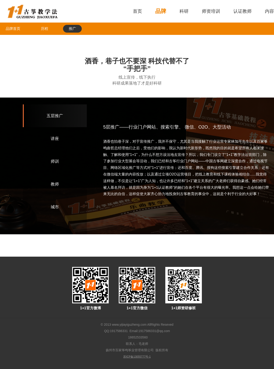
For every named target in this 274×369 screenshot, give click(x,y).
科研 (184, 11)
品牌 (160, 11)
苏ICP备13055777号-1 (137, 356)
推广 (72, 29)
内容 (269, 11)
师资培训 (211, 11)
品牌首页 (13, 29)
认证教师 (242, 11)
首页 (137, 11)
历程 (44, 29)
